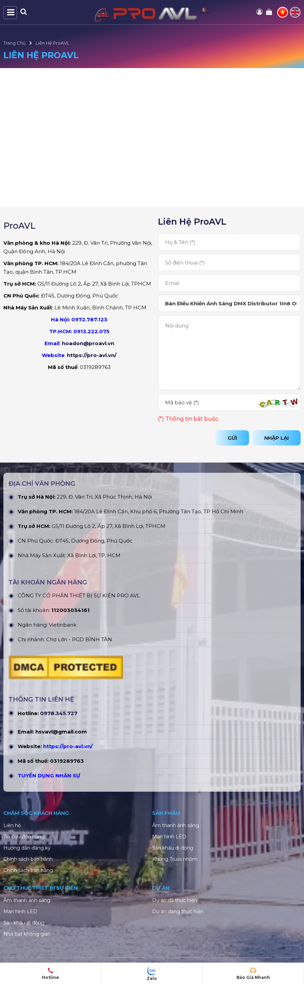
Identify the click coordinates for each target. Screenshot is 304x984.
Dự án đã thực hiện (174, 900)
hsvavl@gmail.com (61, 731)
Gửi (232, 438)
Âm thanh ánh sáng (175, 825)
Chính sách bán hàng (28, 870)
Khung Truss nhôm (174, 859)
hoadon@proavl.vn (88, 343)
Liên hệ (12, 825)
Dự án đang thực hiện (177, 911)
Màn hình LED (169, 837)
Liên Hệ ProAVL (52, 43)
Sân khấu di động (172, 848)
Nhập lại (276, 438)
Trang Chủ (14, 43)
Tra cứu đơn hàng (23, 837)
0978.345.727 (58, 713)
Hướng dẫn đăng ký (27, 848)
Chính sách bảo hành (28, 859)
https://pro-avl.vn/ (92, 355)
